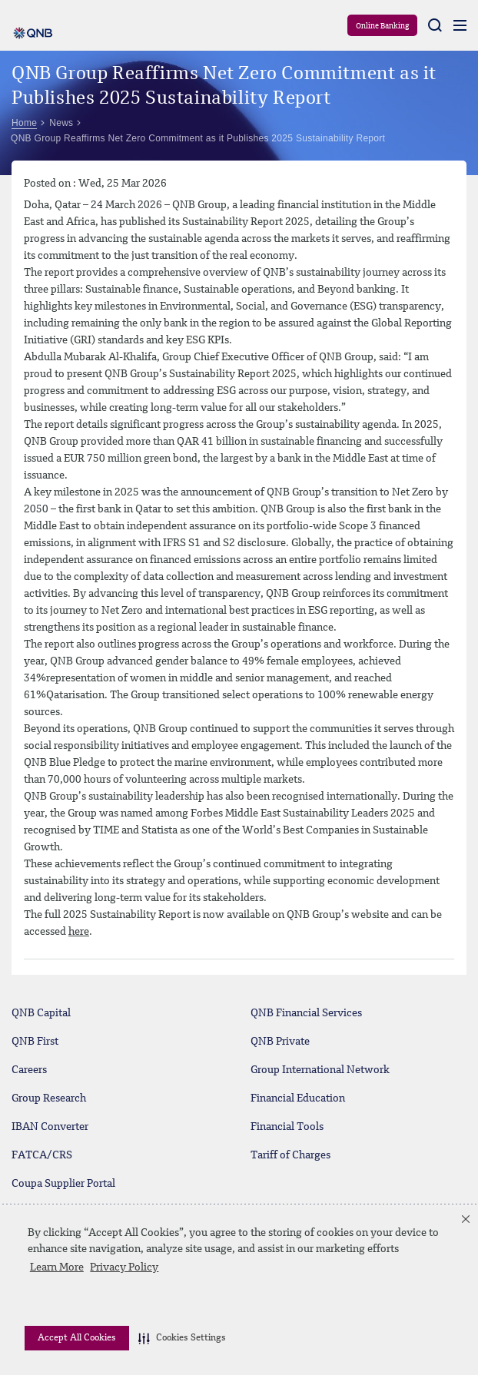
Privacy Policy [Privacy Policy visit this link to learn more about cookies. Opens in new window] (124, 1267)
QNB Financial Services (306, 1013)
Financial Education (298, 1098)
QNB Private (280, 1041)
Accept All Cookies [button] (77, 1338)
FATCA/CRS (42, 1155)
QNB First (35, 1041)
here (78, 931)
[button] (182, 1338)
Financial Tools (287, 1127)
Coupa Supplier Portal (63, 1183)
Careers (29, 1070)
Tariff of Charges (290, 1155)
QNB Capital (41, 1013)
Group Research (49, 1098)
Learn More (57, 1267)
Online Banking (382, 26)
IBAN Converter (50, 1127)
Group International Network (320, 1070)
